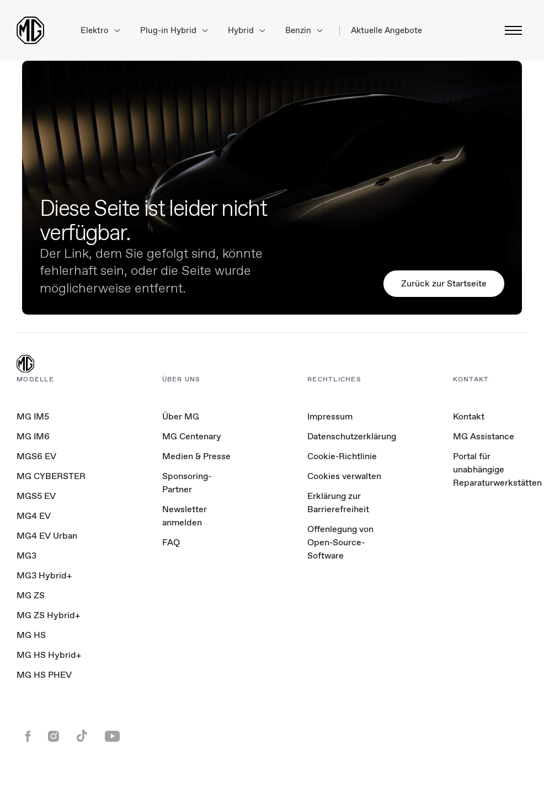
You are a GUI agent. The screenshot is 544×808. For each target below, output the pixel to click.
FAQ (171, 542)
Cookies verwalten (344, 476)
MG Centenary (191, 436)
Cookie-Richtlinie (342, 456)
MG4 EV (34, 516)
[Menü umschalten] (510, 30)
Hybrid (246, 30)
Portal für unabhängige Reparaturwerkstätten (497, 469)
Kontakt (468, 416)
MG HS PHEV (44, 675)
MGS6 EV (36, 456)
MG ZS (31, 595)
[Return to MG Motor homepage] (30, 30)
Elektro (100, 30)
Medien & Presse (196, 456)
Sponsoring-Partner (186, 482)
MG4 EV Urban (47, 535)
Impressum (330, 416)
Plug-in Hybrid (173, 30)
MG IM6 (33, 436)
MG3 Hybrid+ (44, 575)
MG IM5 (33, 416)
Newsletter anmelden (184, 515)
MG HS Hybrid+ (49, 655)
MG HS (31, 635)
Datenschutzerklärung (351, 436)
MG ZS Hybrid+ (48, 615)
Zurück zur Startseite (444, 283)
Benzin (303, 30)
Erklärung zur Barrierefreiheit (338, 502)
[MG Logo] (25, 365)
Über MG (180, 416)
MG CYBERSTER (51, 476)
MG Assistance (483, 436)
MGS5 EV (36, 496)
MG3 (26, 555)
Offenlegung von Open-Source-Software (340, 542)
